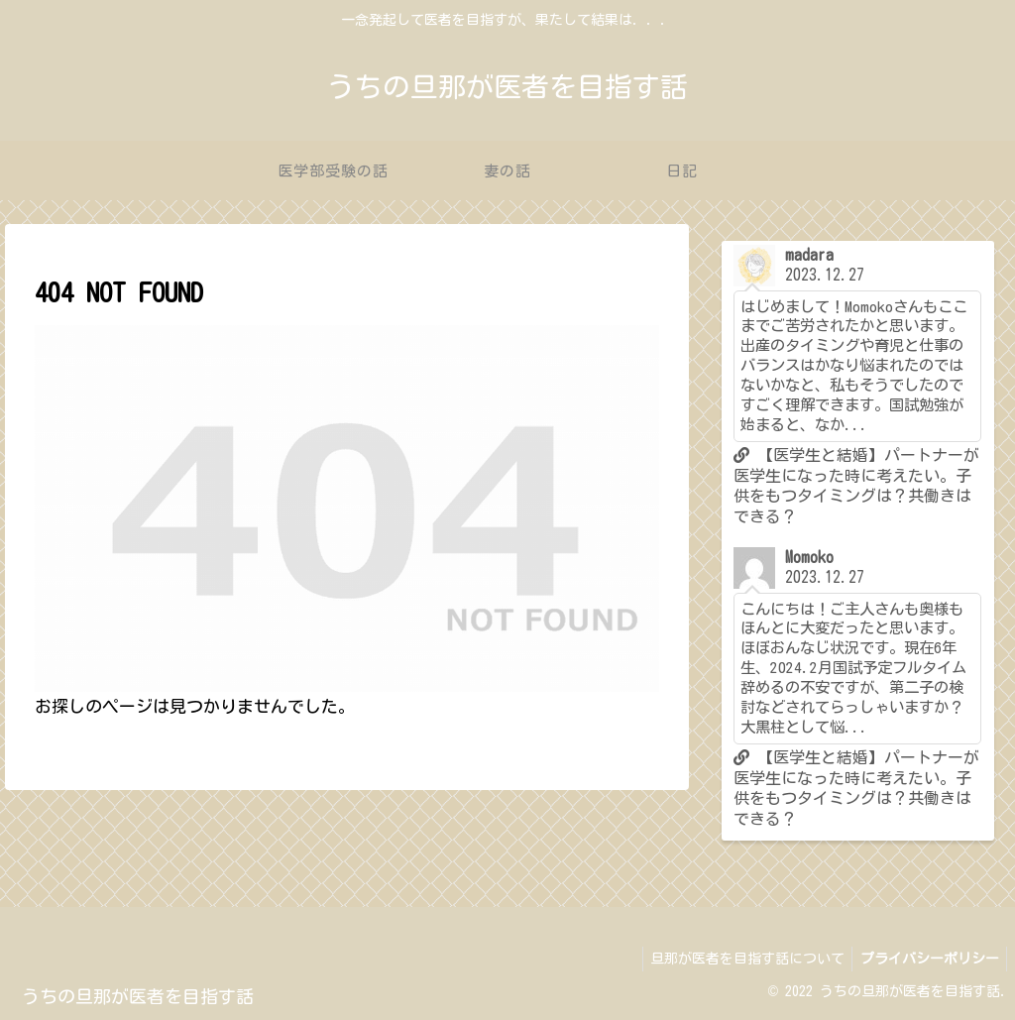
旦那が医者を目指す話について (739, 958)
